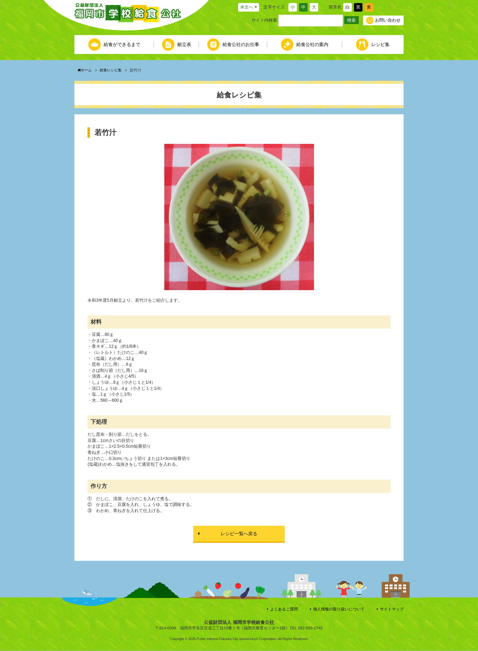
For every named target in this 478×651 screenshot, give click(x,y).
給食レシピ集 (113, 70)
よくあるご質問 (284, 609)
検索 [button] (351, 20)
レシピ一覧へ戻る (239, 533)
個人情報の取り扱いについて (339, 609)
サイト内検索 (264, 20)
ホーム (85, 70)
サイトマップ (392, 609)
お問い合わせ (383, 20)
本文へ (246, 7)
